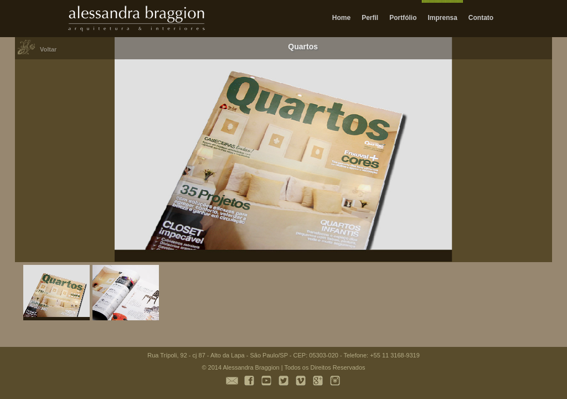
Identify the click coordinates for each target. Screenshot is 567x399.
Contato (480, 18)
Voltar (48, 49)
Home (341, 18)
